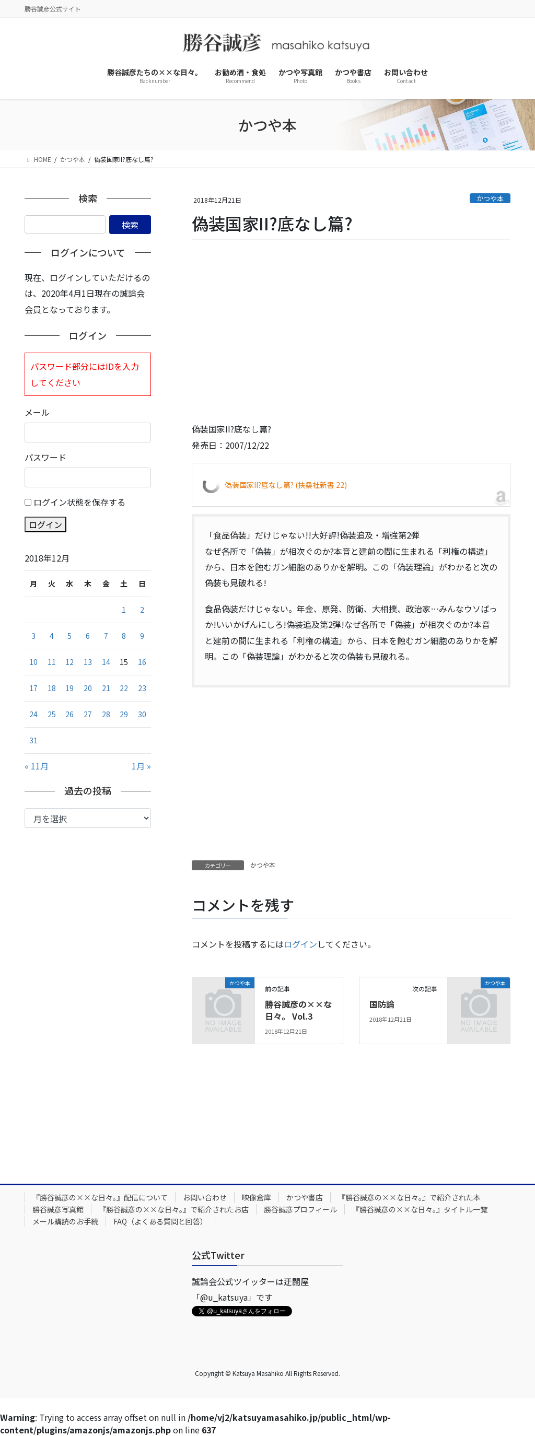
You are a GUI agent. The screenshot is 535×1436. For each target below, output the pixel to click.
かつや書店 (304, 1197)
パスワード (45, 457)
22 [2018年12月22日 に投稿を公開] (124, 688)
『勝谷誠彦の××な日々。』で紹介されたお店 (174, 1209)
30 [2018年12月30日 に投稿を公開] (142, 714)
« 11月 (37, 766)
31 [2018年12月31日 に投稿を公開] (33, 740)
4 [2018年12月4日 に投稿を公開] (52, 636)
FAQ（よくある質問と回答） (160, 1221)
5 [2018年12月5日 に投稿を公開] (69, 636)
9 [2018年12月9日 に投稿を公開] (142, 636)
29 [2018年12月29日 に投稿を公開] (124, 714)
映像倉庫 (256, 1197)
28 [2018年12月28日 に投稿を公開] (106, 714)
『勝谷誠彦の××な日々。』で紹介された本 (409, 1197)
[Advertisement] (351, 331)
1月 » (141, 766)
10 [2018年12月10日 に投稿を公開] (33, 662)
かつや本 (490, 198)
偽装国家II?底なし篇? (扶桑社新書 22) (286, 485)
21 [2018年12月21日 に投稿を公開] (106, 688)
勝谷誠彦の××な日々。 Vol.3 (298, 1010)
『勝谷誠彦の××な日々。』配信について (100, 1197)
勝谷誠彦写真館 (58, 1209)
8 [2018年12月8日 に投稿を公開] (124, 636)
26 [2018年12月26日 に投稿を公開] (69, 714)
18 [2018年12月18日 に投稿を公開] (52, 688)
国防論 (381, 1004)
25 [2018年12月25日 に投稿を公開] (52, 714)
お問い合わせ (205, 1197)
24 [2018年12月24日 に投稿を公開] (33, 714)
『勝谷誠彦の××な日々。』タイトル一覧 (419, 1209)
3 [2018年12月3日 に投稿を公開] (33, 636)
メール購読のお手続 (65, 1221)
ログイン (300, 944)
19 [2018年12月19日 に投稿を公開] (69, 688)
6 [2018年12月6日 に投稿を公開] (88, 636)
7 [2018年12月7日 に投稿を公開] (106, 636)
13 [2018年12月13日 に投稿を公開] (88, 662)
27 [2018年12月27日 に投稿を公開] (88, 714)
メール (37, 412)
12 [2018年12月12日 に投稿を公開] (69, 662)
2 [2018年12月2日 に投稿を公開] (142, 609)
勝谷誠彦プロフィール (300, 1209)
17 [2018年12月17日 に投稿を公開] (33, 688)
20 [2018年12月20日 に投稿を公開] (88, 688)
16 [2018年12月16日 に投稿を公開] (142, 662)
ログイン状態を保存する (79, 502)
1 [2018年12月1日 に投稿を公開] (124, 609)
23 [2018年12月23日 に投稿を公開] (142, 688)
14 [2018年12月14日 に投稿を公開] (106, 662)
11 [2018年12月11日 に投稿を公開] (52, 662)
